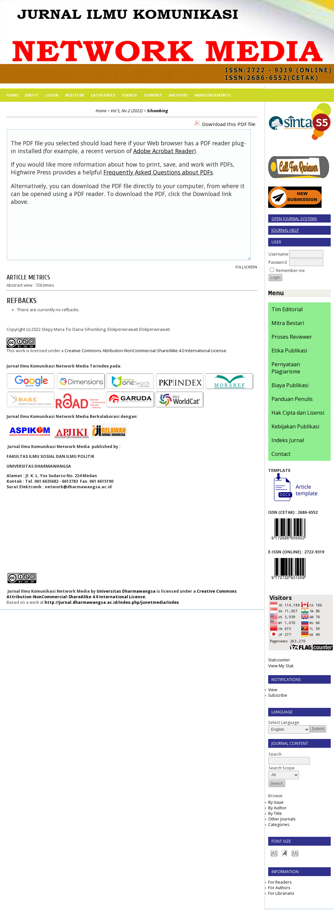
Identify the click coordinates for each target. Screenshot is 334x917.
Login (52, 95)
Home (12, 95)
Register (74, 95)
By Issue (276, 803)
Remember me (290, 270)
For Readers (279, 883)
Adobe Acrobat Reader (163, 151)
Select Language (283, 724)
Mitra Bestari (287, 324)
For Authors (279, 889)
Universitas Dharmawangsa (126, 591)
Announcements (213, 95)
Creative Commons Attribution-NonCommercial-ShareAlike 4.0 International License (145, 350)
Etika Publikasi (289, 351)
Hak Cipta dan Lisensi (297, 414)
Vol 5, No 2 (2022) (127, 111)
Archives (178, 95)
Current (153, 95)
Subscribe (277, 696)
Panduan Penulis (292, 400)
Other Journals (281, 820)
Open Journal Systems (294, 218)
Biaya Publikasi (289, 386)
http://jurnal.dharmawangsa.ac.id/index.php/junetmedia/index (112, 602)
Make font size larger (295, 854)
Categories (278, 826)
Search (129, 95)
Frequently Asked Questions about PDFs (158, 172)
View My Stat (280, 667)
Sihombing (157, 111)
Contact (280, 455)
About (32, 95)
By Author (277, 809)
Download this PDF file (228, 124)
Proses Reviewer (291, 338)
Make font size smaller (274, 854)
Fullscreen (246, 267)
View (272, 691)
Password (278, 262)
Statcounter (279, 661)
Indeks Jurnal (287, 441)
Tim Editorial (287, 310)
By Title (275, 815)
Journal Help (285, 230)
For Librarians (281, 894)
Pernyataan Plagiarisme (285, 369)
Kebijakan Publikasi (295, 427)
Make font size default (284, 854)
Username (278, 254)
